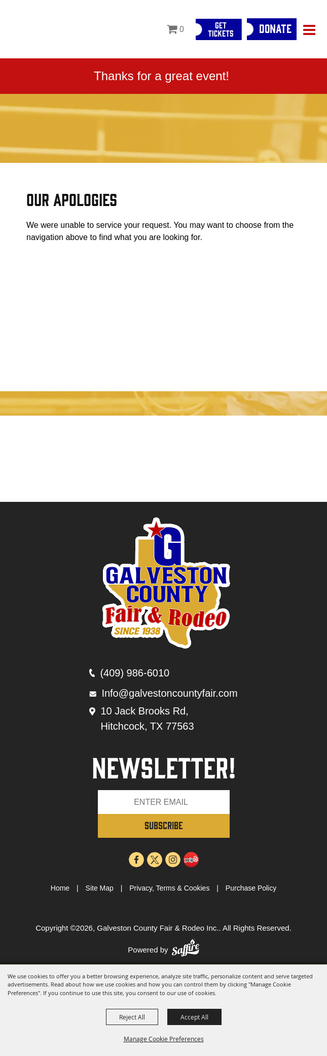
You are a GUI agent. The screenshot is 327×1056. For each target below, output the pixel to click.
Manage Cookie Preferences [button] (164, 1039)
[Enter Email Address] (164, 802)
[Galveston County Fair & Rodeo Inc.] (33, 28)
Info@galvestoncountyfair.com (169, 693)
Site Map (100, 888)
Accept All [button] (194, 1017)
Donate (275, 28)
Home (60, 888)
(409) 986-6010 (134, 672)
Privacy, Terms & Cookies (169, 888)
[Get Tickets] (218, 29)
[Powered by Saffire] (185, 950)
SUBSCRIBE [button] (163, 825)
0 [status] (181, 29)
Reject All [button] (132, 1017)
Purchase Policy (251, 888)
